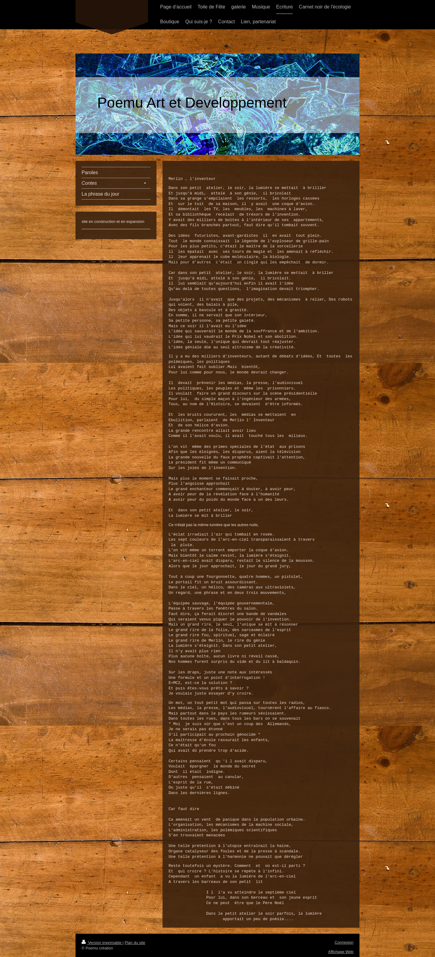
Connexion (344, 942)
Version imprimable (102, 942)
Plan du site (135, 942)
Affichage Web (340, 951)
